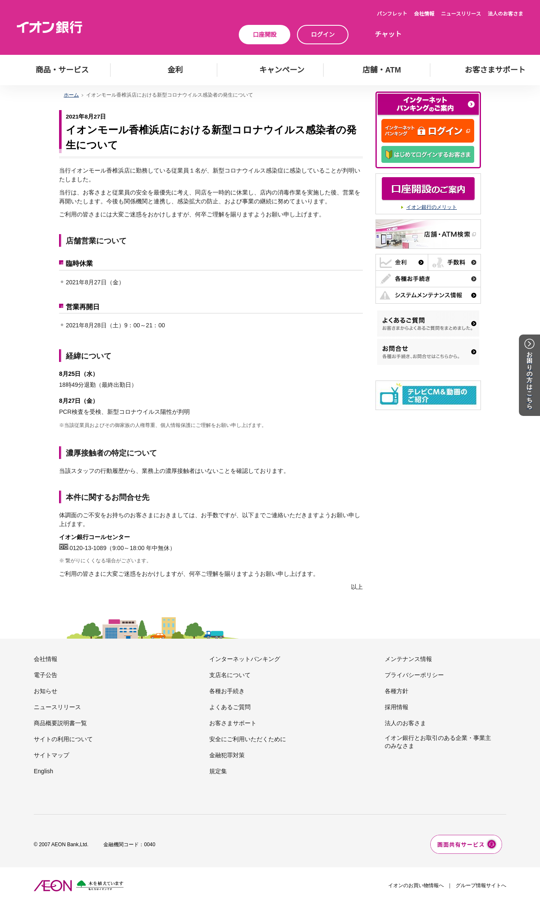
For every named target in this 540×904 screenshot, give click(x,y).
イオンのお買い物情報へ (416, 885)
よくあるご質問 (230, 707)
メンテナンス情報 (408, 659)
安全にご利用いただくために (247, 739)
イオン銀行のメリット (431, 207)
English (43, 771)
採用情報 (396, 707)
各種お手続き (227, 691)
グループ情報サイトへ (481, 885)
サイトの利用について (63, 739)
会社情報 (424, 14)
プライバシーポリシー (414, 675)
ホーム (71, 95)
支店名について (230, 675)
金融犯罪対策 (227, 755)
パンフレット (392, 14)
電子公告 (45, 675)
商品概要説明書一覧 (60, 723)
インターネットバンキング (244, 659)
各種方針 (396, 691)
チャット (388, 34)
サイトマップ (51, 755)
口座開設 (264, 34)
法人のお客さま (505, 14)
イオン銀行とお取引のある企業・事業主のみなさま (438, 741)
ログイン (323, 34)
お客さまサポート (232, 723)
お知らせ (45, 691)
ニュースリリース (461, 14)
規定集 (218, 771)
